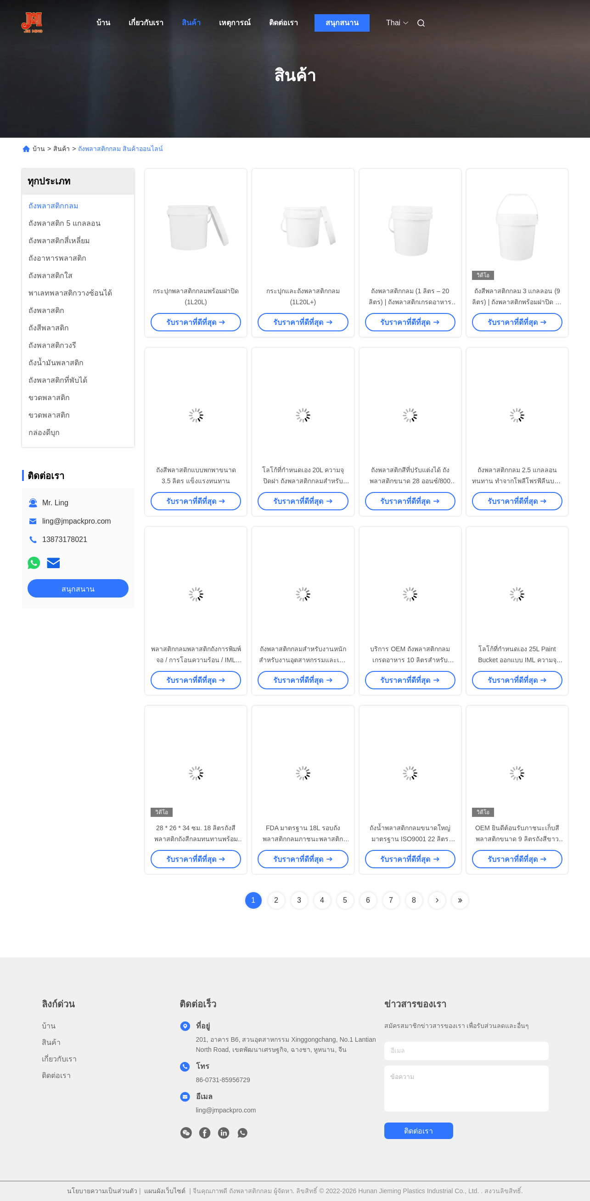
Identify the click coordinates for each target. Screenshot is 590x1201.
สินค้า (191, 23)
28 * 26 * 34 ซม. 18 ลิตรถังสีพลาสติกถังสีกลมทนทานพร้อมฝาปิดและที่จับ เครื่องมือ (196, 839)
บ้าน (103, 23)
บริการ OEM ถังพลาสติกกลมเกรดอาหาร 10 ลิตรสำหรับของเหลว (410, 660)
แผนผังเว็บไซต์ (164, 1191)
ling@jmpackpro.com (76, 521)
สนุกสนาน (342, 23)
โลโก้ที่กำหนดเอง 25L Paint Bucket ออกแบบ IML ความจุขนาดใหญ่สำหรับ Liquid (517, 660)
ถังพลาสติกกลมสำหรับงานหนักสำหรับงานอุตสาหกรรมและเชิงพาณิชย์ (303, 660)
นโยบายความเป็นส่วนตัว (102, 1191)
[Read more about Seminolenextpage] (437, 900)
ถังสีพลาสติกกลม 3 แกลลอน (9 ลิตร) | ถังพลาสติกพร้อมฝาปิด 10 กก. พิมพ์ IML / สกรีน (517, 302)
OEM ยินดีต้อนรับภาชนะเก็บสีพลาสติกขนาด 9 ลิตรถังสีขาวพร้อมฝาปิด (517, 839)
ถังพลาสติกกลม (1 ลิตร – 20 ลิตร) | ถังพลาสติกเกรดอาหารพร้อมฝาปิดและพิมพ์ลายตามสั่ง (410, 302)
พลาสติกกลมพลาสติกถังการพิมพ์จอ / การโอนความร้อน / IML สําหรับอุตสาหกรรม (196, 660)
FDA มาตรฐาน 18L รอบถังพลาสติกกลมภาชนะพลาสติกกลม (303, 839)
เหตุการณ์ (235, 23)
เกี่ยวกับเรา (146, 23)
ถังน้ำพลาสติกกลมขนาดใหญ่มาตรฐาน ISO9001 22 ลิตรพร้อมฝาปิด (410, 839)
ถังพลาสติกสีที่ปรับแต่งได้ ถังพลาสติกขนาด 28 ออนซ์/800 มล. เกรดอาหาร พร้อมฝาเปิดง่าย (410, 481)
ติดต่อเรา (283, 23)
